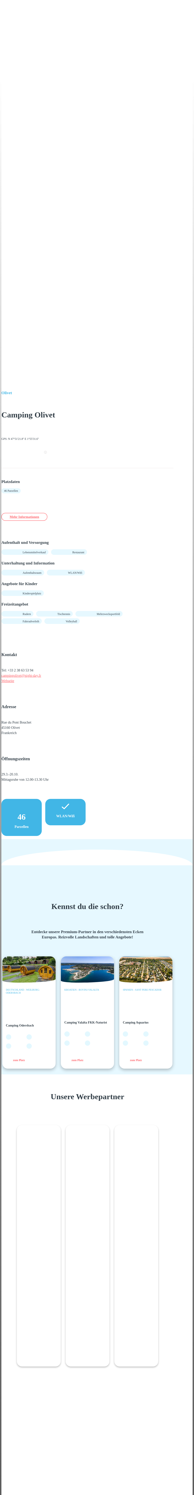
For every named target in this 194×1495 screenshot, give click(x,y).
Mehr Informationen (29, 516)
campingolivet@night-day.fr (21, 676)
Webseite (7, 681)
